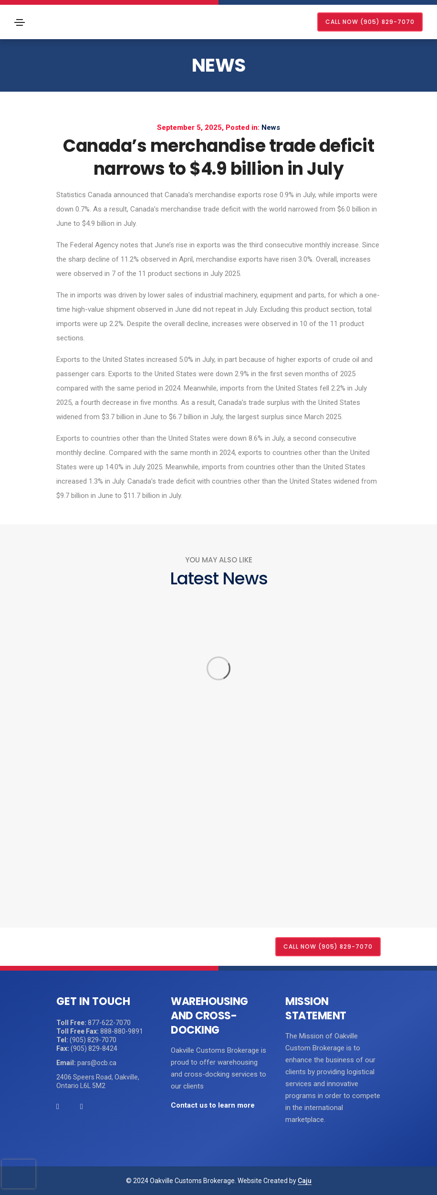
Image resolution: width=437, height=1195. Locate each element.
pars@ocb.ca (96, 1063)
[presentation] (18, 1174)
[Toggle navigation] (19, 22)
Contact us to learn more (213, 1105)
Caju (305, 1180)
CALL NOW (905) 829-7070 (370, 22)
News (219, 65)
